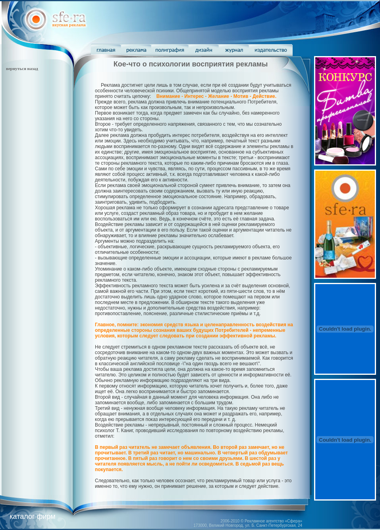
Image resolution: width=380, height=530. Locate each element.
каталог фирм (32, 516)
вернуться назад (22, 68)
